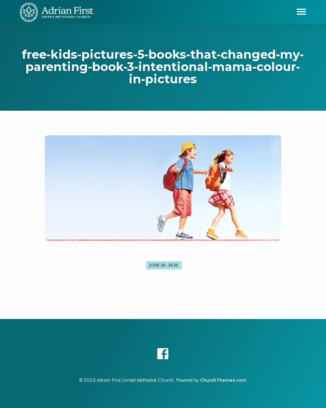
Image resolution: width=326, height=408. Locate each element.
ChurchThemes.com (223, 380)
